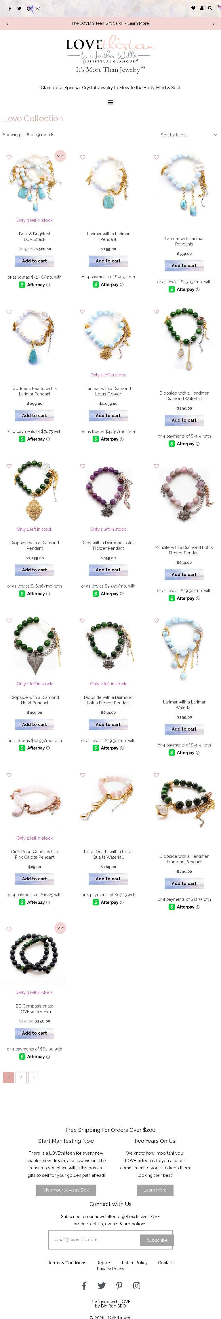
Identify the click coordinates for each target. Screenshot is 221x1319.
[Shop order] (187, 135)
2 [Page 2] (21, 1076)
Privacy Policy (110, 1266)
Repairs (103, 1261)
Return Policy (135, 1261)
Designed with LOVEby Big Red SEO (111, 1301)
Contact (167, 1261)
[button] (210, 8)
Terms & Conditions (66, 1261)
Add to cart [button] (34, 259)
